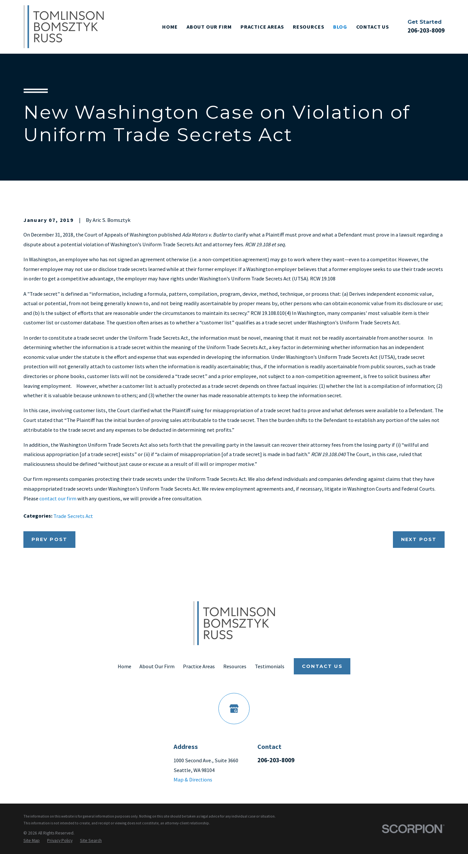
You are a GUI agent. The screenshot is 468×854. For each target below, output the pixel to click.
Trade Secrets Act (73, 516)
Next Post (418, 539)
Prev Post (49, 539)
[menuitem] (31, 840)
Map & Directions (193, 779)
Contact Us (322, 666)
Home (124, 666)
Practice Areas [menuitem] (262, 26)
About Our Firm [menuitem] (209, 26)
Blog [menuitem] (340, 26)
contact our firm (57, 498)
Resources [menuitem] (308, 26)
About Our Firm (157, 666)
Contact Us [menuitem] (372, 26)
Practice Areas (199, 666)
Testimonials (269, 666)
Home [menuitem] (169, 26)
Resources (234, 666)
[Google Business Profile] (234, 708)
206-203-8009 (426, 30)
